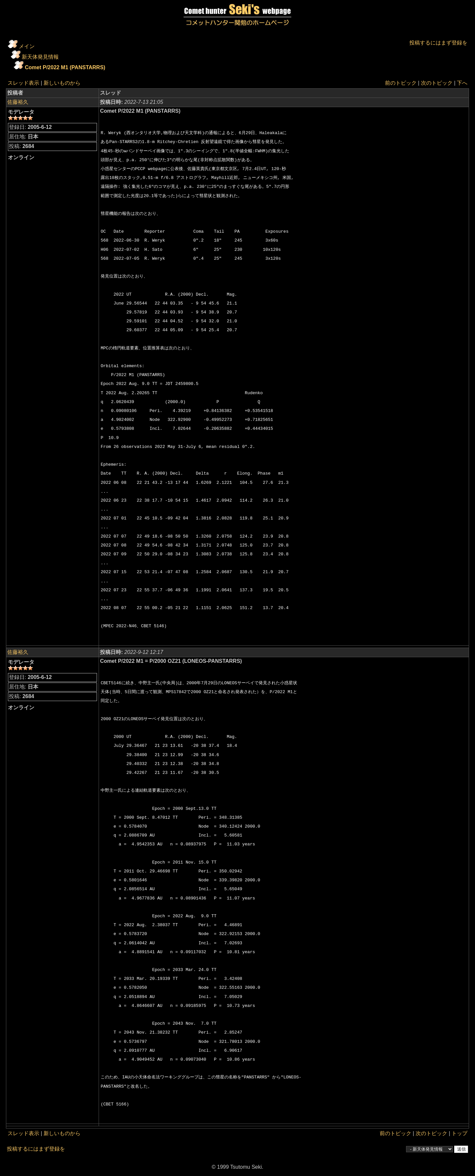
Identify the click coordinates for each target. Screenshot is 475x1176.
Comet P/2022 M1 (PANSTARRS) (65, 67)
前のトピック (401, 83)
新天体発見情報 (40, 57)
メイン (27, 46)
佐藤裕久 (17, 102)
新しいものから (62, 83)
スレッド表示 (23, 83)
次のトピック (437, 83)
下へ (462, 83)
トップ (459, 1133)
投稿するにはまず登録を (438, 42)
